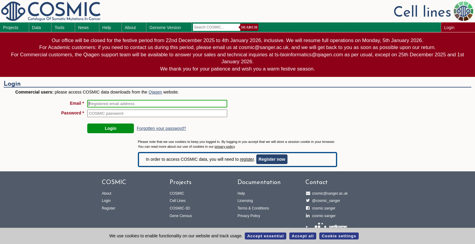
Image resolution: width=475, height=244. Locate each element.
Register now (272, 159)
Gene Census (181, 216)
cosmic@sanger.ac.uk (329, 193)
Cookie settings (339, 236)
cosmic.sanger (322, 208)
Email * (77, 103)
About (130, 27)
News (83, 27)
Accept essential (265, 236)
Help (106, 27)
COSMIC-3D (180, 208)
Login (449, 27)
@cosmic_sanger (325, 201)
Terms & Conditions (253, 208)
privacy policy (224, 146)
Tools (60, 27)
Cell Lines (178, 201)
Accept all (303, 236)
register (247, 159)
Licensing (245, 201)
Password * (72, 112)
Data (36, 27)
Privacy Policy (249, 216)
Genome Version (165, 27)
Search (249, 27)
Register (108, 208)
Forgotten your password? (161, 128)
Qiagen (155, 92)
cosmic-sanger (323, 216)
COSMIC (177, 193)
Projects (10, 27)
